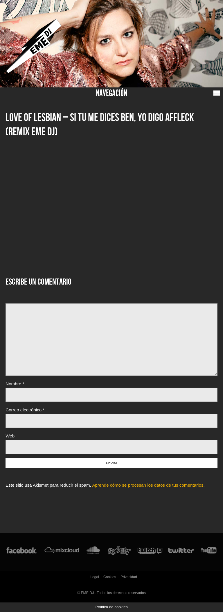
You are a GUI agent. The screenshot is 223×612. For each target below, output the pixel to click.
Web (10, 435)
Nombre (15, 383)
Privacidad (129, 577)
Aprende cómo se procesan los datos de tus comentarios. (148, 485)
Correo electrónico (25, 409)
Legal (94, 577)
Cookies (109, 577)
